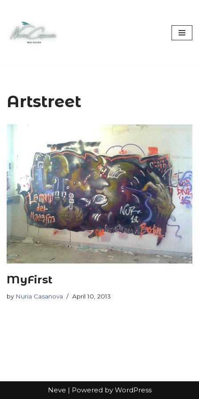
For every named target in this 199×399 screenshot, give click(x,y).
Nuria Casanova (39, 296)
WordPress (133, 390)
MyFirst (29, 279)
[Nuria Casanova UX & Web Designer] (33, 32)
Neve (57, 390)
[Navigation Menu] (182, 32)
